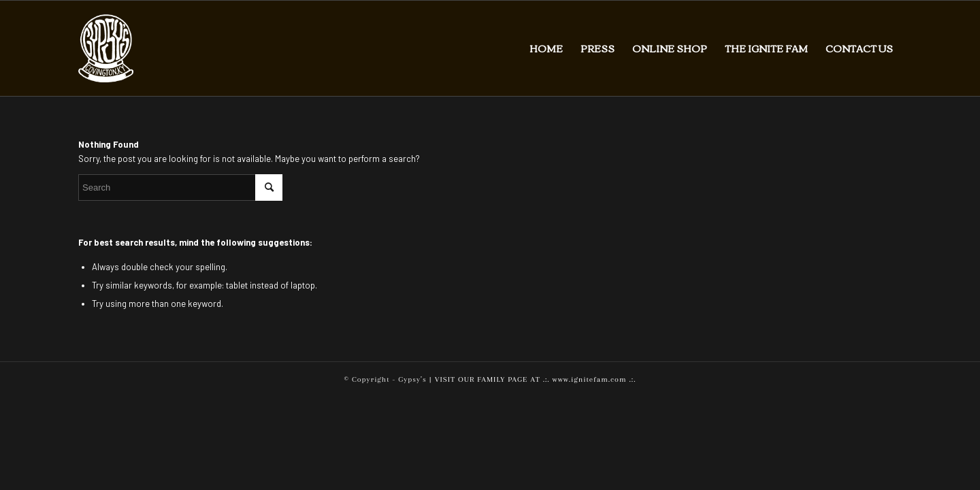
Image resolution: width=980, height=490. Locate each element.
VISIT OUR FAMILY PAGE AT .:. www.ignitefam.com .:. (535, 379)
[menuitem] (546, 48)
